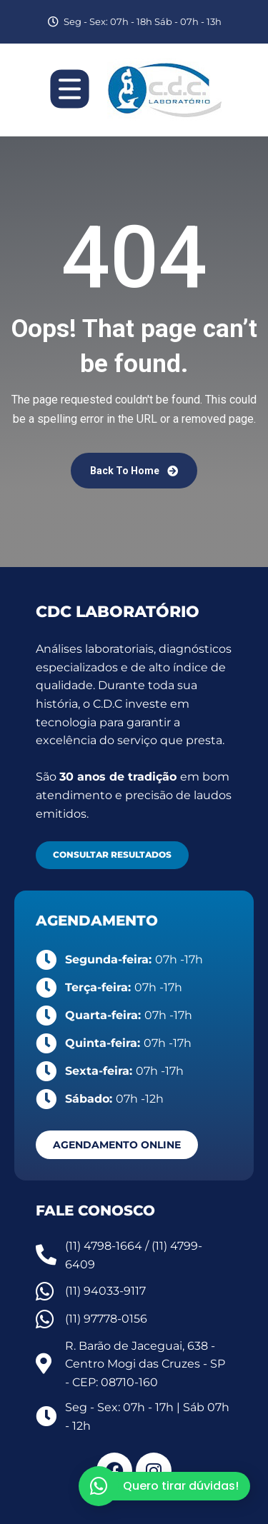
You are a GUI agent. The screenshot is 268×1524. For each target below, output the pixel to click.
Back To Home (134, 470)
